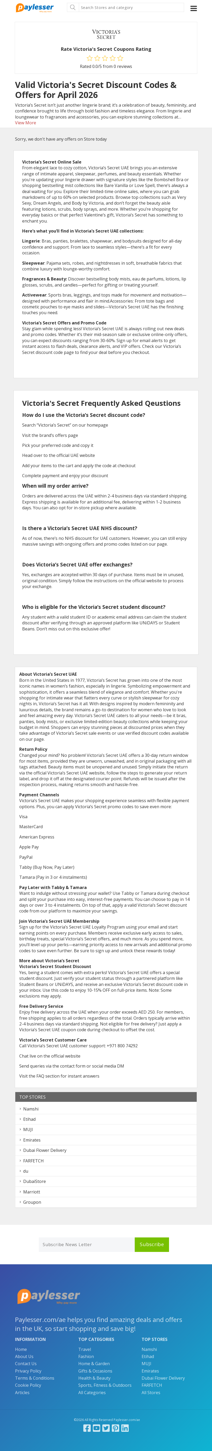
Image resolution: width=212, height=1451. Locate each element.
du (25, 1171)
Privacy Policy (28, 1371)
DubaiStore (34, 1181)
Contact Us (26, 1363)
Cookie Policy (28, 1385)
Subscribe (152, 1244)
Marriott (31, 1192)
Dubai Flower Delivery (44, 1150)
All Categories (92, 1392)
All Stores (151, 1392)
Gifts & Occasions (95, 1371)
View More (25, 123)
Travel (84, 1349)
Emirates (32, 1140)
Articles (22, 1392)
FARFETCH (33, 1161)
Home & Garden (94, 1363)
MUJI (28, 1129)
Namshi (30, 1109)
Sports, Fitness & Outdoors (105, 1385)
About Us (24, 1356)
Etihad (29, 1119)
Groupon (32, 1202)
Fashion (86, 1356)
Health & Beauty (94, 1378)
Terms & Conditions (34, 1378)
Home (21, 1349)
